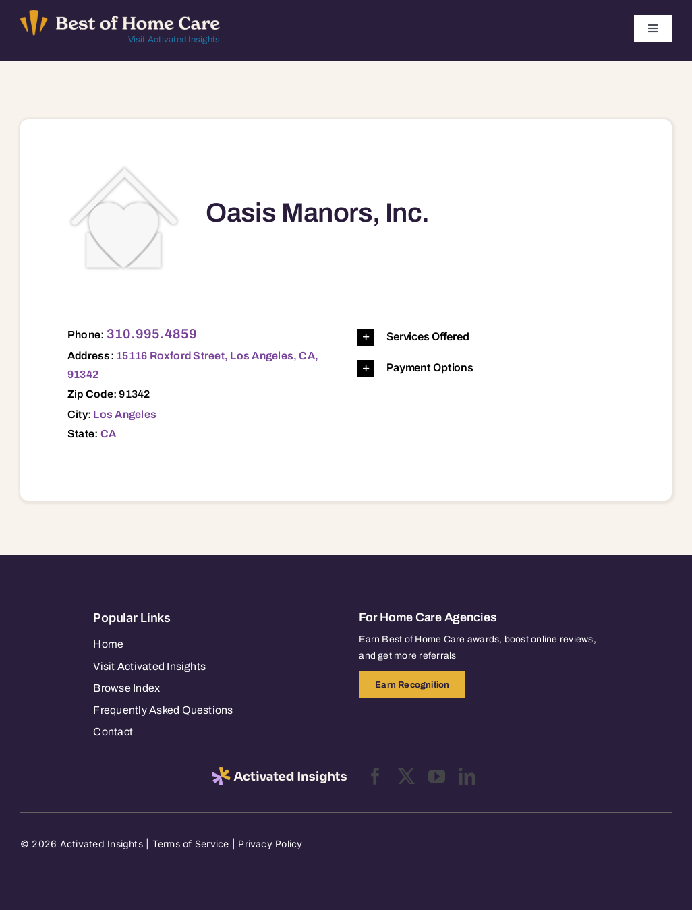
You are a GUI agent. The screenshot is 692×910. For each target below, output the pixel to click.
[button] (497, 337)
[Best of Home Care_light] (120, 15)
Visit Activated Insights (174, 39)
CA (108, 433)
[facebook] (375, 776)
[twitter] (406, 776)
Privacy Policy (270, 843)
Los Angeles (124, 414)
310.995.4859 (152, 333)
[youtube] (436, 776)
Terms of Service (190, 843)
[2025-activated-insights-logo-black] (279, 772)
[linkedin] (467, 776)
